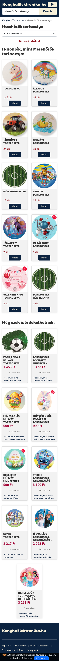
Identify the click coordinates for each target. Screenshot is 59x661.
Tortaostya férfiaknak (41, 296)
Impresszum (21, 645)
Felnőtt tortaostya (41, 141)
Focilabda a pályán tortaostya (11, 360)
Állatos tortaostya (41, 90)
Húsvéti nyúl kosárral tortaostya (42, 419)
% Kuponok (32, 650)
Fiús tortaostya (14, 191)
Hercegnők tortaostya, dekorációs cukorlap (26, 597)
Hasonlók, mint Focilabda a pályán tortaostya (12, 381)
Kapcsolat (6, 645)
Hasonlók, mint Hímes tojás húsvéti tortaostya (14, 438)
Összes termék (9, 650)
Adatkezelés (44, 645)
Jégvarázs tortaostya (11, 244)
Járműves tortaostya (11, 141)
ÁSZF (32, 645)
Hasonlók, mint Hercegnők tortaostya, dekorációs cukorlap (28, 616)
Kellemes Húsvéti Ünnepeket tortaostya (11, 479)
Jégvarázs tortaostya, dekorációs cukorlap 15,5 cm (42, 540)
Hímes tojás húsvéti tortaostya (11, 419)
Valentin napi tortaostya (13, 296)
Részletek (27, 658)
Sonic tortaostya (11, 535)
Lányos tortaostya (41, 193)
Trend (21, 650)
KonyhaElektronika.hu (24, 4)
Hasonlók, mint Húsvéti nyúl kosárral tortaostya (44, 438)
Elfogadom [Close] (41, 658)
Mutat (15, 103)
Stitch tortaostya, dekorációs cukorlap (41, 479)
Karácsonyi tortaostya (41, 244)
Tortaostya (11, 88)
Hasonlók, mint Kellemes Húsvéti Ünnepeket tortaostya (13, 498)
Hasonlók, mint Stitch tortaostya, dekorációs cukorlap (44, 498)
